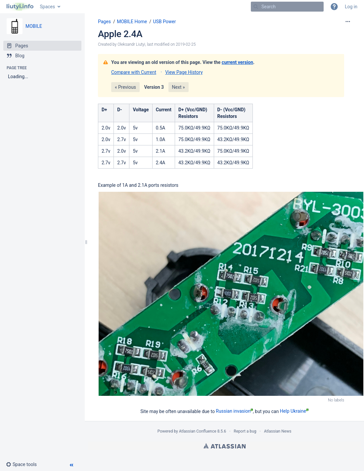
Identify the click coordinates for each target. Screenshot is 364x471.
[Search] (255, 6)
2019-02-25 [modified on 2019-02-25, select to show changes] (186, 44)
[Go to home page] (20, 6)
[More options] (347, 21)
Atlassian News (278, 431)
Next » (178, 87)
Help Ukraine (294, 411)
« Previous (125, 87)
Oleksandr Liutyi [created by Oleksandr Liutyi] (131, 44)
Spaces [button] (47, 6)
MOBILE (33, 26)
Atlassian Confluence (197, 431)
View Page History (184, 72)
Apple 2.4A (120, 33)
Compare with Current (133, 72)
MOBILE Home (132, 21)
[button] (334, 6)
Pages (104, 21)
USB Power (164, 21)
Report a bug (245, 431)
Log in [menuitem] (351, 6)
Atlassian (225, 446)
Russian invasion (234, 411)
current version (237, 62)
